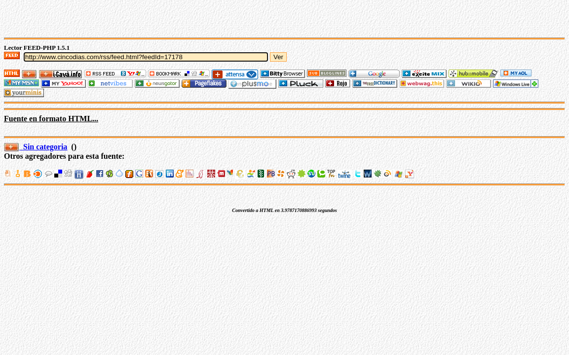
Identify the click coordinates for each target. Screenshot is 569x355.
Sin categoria (35, 146)
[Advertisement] (119, 19)
